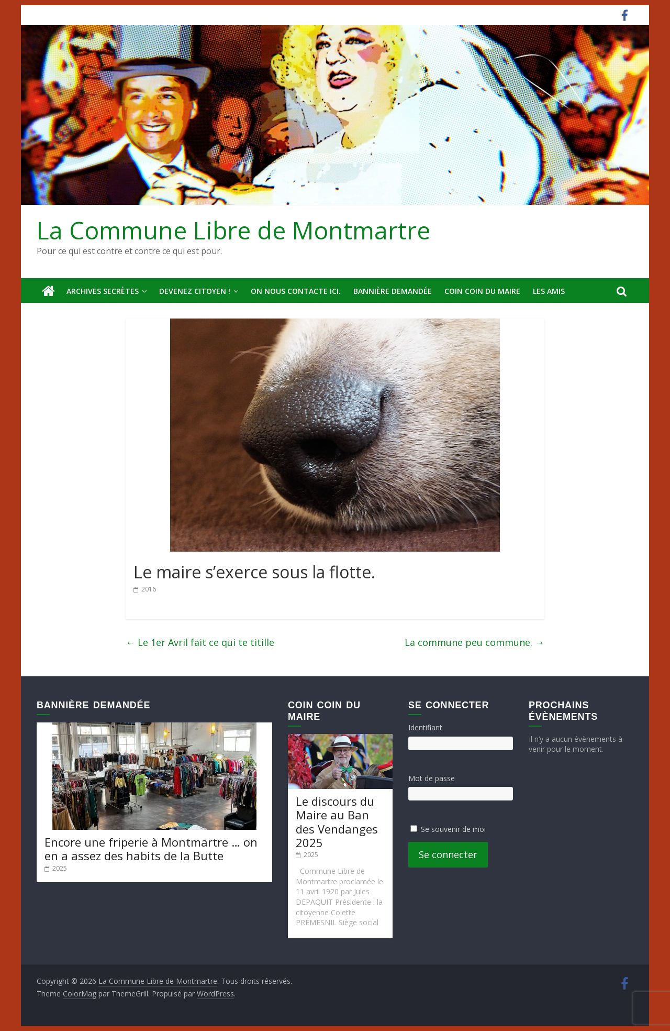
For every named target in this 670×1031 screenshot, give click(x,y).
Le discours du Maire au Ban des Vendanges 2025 (337, 821)
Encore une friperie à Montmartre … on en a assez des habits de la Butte (151, 848)
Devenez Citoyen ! (194, 291)
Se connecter (448, 854)
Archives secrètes (102, 291)
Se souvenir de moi (453, 829)
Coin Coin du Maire (482, 291)
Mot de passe (431, 778)
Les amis (549, 291)
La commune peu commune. (474, 642)
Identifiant (425, 727)
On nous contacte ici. (296, 291)
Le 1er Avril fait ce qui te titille (200, 642)
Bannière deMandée (392, 291)
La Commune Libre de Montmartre (233, 230)
